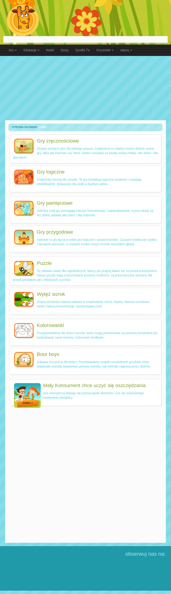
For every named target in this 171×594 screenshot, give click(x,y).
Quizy (65, 50)
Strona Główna (24, 127)
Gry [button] (13, 50)
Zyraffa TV (82, 50)
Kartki (50, 50)
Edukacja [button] (31, 50)
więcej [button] (126, 50)
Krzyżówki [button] (105, 50)
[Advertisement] (85, 88)
